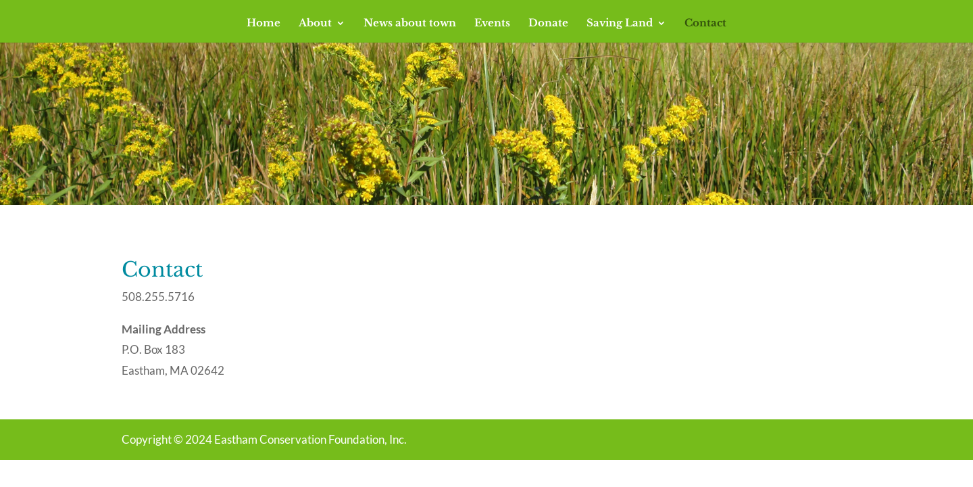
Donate (548, 23)
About (315, 23)
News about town (410, 23)
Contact (705, 23)
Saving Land (620, 23)
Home (263, 23)
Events (492, 23)
